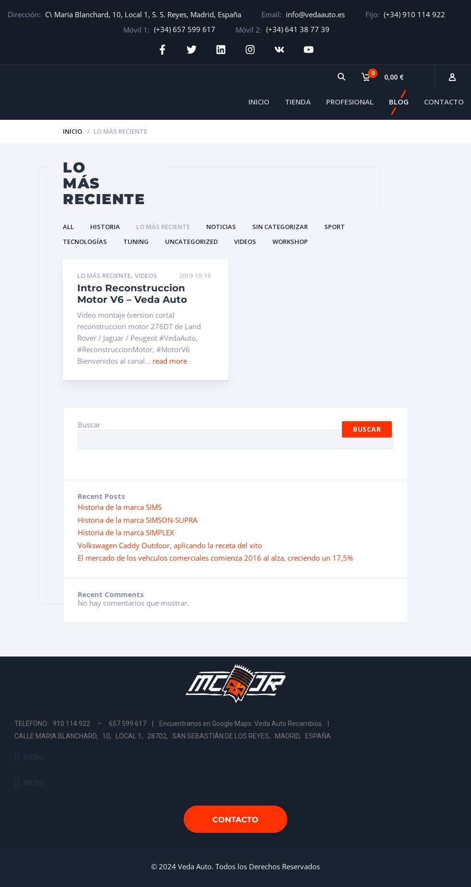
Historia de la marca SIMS (120, 507)
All (68, 226)
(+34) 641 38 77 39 (298, 29)
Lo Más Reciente (163, 226)
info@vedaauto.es (315, 14)
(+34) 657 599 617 (184, 29)
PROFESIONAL (350, 101)
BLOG (399, 101)
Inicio (72, 131)
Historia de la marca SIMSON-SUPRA (137, 520)
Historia (105, 226)
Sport (334, 226)
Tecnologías (85, 241)
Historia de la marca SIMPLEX (126, 532)
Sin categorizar (280, 226)
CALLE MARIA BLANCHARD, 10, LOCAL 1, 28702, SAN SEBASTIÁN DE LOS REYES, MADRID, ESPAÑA (172, 736)
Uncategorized (191, 241)
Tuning (136, 241)
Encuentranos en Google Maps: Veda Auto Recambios (240, 723)
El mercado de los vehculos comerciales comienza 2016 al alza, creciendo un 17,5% (215, 558)
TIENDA (298, 101)
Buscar (89, 424)
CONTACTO (444, 101)
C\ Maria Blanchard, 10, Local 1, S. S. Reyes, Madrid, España (143, 14)
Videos (245, 241)
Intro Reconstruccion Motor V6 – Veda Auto (132, 293)
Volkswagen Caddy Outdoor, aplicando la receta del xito (170, 545)
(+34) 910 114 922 (414, 14)
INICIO (259, 101)
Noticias (221, 226)
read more (170, 361)
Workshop (290, 241)
